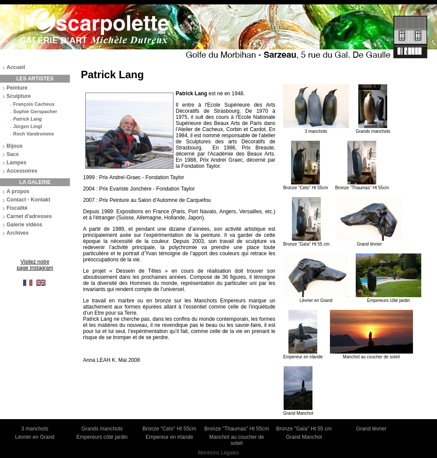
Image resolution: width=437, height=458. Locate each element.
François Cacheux (34, 104)
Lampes (16, 163)
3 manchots (316, 129)
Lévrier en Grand (316, 298)
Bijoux (15, 146)
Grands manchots (373, 129)
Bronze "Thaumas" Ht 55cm (362, 185)
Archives (18, 233)
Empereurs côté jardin (388, 298)
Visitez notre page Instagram (35, 265)
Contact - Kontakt (28, 200)
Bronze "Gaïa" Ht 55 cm (306, 241)
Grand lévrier (369, 241)
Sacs (13, 154)
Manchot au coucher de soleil (371, 354)
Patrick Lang (27, 118)
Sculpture (19, 96)
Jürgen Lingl (27, 126)
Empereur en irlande (303, 354)
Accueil (16, 67)
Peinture (17, 88)
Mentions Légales (218, 453)
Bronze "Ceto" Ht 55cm (305, 185)
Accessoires (22, 171)
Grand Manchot (298, 411)
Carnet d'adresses (29, 216)
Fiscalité (17, 208)
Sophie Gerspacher (35, 111)
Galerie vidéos (24, 225)
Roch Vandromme (33, 133)
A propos (18, 191)
